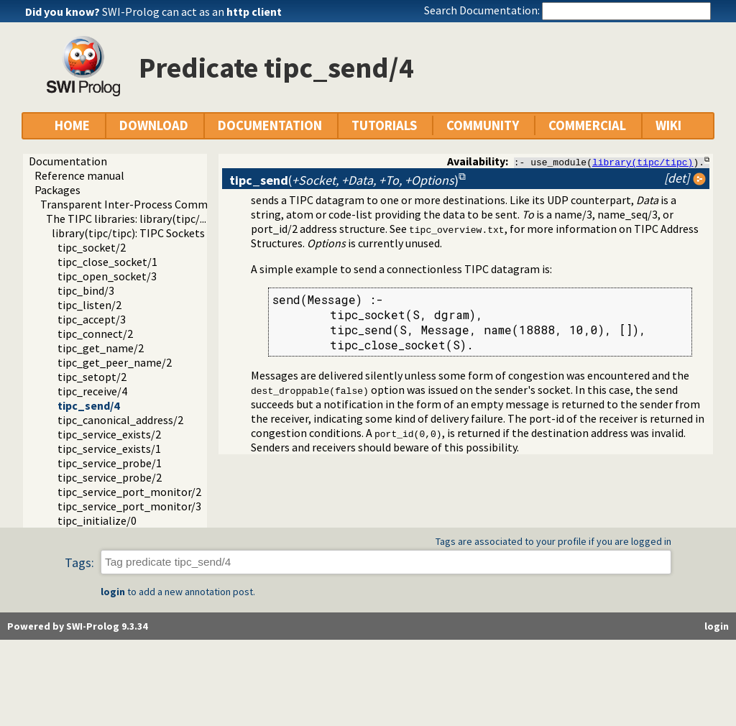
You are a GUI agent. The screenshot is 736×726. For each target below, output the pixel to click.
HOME (72, 125)
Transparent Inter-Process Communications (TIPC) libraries (188, 204)
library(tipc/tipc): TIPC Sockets (128, 233)
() (344, 180)
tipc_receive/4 (92, 391)
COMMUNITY (482, 125)
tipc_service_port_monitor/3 (129, 506)
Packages (57, 190)
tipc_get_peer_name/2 (115, 362)
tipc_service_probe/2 (110, 477)
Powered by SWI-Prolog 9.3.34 (77, 626)
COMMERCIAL (587, 125)
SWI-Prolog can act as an (192, 11)
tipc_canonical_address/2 (120, 420)
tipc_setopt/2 (92, 376)
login (113, 591)
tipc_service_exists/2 (109, 434)
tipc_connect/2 (95, 333)
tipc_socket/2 (92, 247)
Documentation (68, 161)
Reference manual (79, 175)
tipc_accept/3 (92, 319)
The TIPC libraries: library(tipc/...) (128, 218)
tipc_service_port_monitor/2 (129, 491)
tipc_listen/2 (89, 305)
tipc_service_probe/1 (110, 463)
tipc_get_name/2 (101, 348)
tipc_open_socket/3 (107, 276)
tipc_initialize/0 (97, 520)
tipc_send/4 (88, 405)
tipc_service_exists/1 (109, 448)
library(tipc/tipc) (642, 161)
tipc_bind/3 (86, 290)
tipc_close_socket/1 (107, 261)
